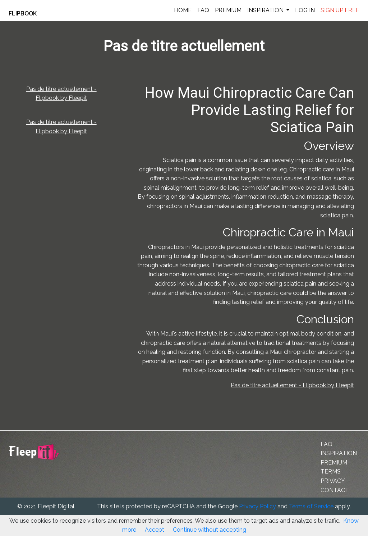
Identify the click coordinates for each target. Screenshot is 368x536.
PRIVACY (333, 480)
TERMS (331, 471)
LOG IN (305, 10)
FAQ (203, 10)
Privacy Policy (257, 506)
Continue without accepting (209, 529)
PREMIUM (228, 10)
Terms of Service (311, 506)
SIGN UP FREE (340, 10)
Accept (154, 529)
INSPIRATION (266, 10)
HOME (183, 10)
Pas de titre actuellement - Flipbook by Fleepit (292, 385)
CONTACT (335, 490)
